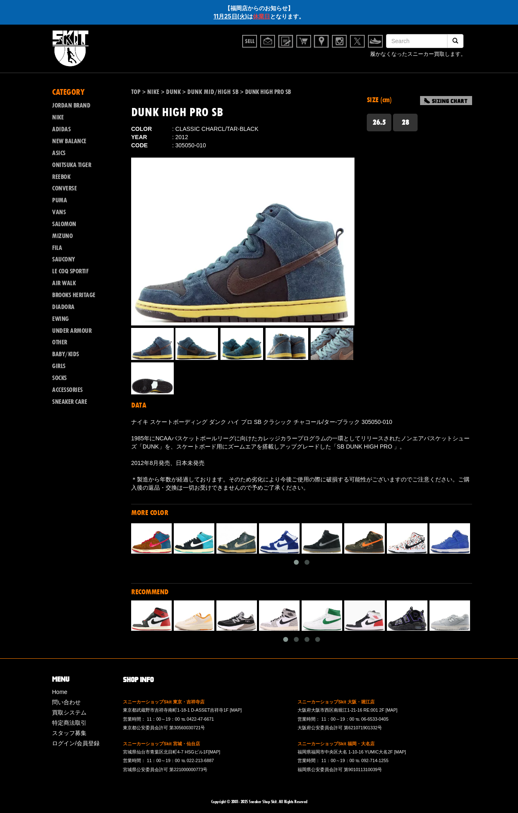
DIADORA (63, 307)
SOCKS (59, 378)
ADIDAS (61, 129)
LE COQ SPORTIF (70, 271)
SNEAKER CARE (69, 402)
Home (59, 692)
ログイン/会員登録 (76, 743)
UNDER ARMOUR (71, 331)
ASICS (59, 153)
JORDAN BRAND (71, 105)
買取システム (69, 712)
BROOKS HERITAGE (73, 295)
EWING (60, 319)
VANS (59, 212)
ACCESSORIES (67, 390)
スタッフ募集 (69, 733)
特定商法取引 (69, 722)
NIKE (58, 117)
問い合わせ (66, 702)
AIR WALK (63, 283)
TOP (136, 92)
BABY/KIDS (65, 354)
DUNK (173, 92)
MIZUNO (62, 236)
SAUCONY (63, 259)
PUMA (59, 200)
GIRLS (59, 366)
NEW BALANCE (69, 141)
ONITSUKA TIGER (71, 165)
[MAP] (236, 710)
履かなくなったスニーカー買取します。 (418, 55)
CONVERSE (64, 188)
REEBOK (61, 177)
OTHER (59, 342)
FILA (57, 248)
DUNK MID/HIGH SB (213, 92)
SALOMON (64, 224)
